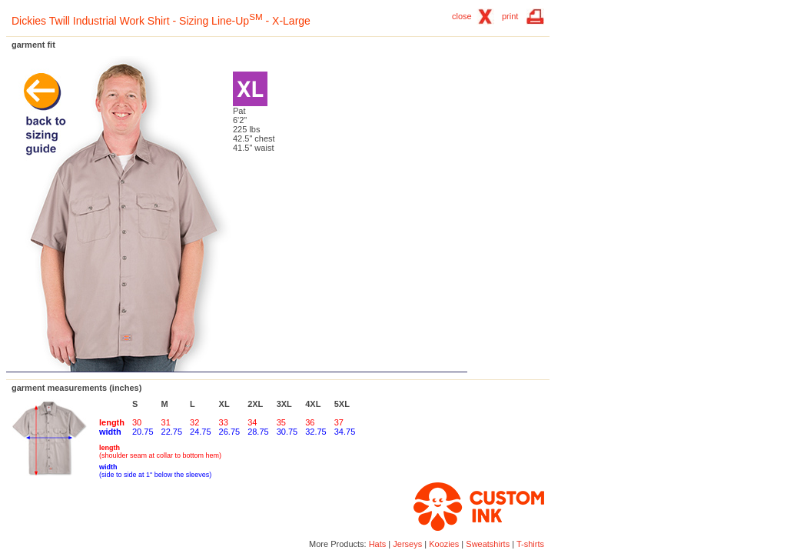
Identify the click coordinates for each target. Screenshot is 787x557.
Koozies (444, 544)
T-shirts (530, 544)
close (462, 16)
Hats (378, 544)
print (510, 16)
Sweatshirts (488, 544)
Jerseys (407, 544)
